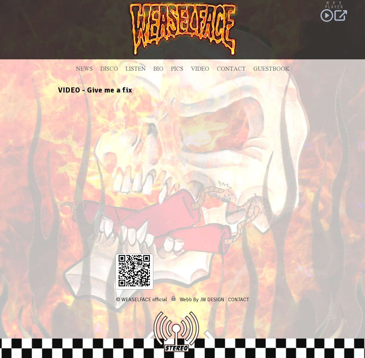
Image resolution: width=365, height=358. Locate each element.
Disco (109, 69)
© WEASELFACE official (141, 299)
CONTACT (238, 299)
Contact (231, 69)
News (84, 69)
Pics (177, 69)
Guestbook (271, 69)
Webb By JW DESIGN (202, 299)
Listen (136, 69)
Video (200, 69)
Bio (158, 69)
